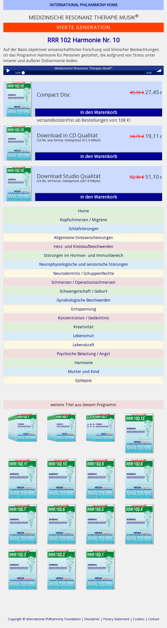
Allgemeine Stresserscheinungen (83, 237)
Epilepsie (83, 380)
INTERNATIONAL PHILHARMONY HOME (84, 4)
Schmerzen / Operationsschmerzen (83, 282)
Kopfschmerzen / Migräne (83, 219)
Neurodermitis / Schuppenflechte (83, 273)
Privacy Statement (116, 619)
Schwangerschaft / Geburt (83, 291)
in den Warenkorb (98, 112)
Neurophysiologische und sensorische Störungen (83, 264)
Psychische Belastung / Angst (83, 353)
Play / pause (8, 70)
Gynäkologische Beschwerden (83, 300)
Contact (153, 619)
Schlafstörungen (84, 228)
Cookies (138, 619)
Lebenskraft (84, 344)
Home (83, 210)
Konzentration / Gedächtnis (83, 317)
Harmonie (83, 362)
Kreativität (84, 326)
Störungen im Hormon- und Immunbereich (83, 255)
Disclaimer (91, 619)
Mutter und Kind (83, 371)
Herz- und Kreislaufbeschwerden (83, 246)
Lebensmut (83, 335)
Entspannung (83, 309)
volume (159, 70)
